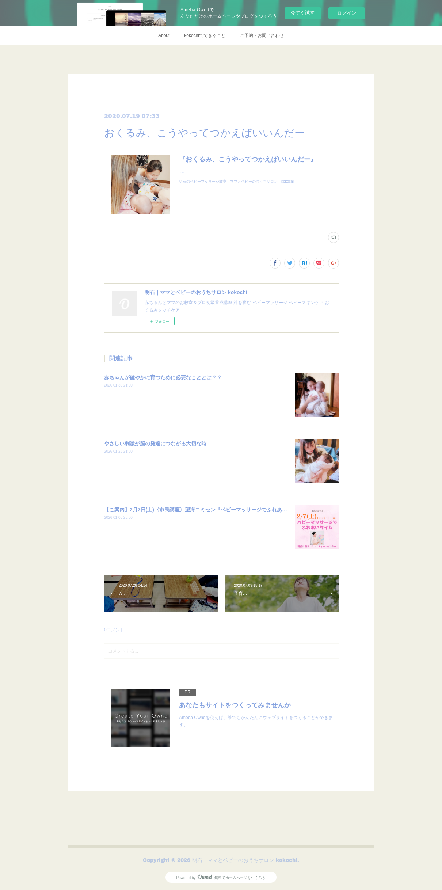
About (163, 35)
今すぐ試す (303, 12)
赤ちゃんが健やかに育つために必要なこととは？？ (163, 377)
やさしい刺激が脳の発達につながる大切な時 (155, 443)
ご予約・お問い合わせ (262, 35)
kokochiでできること (204, 35)
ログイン (346, 13)
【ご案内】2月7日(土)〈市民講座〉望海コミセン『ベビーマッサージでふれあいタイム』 (206, 510)
